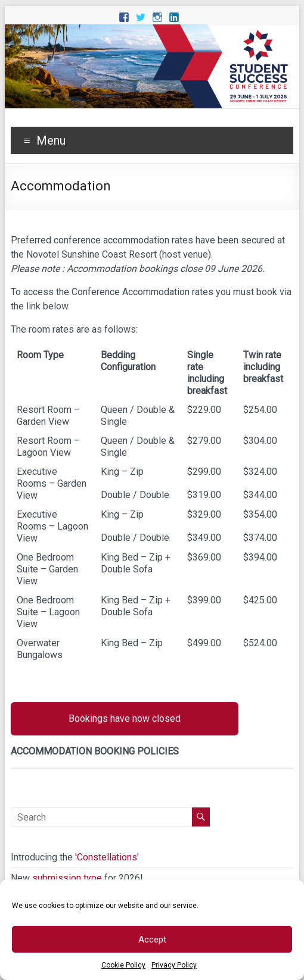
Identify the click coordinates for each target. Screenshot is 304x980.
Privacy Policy (174, 965)
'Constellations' (107, 857)
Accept (152, 939)
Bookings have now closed (125, 718)
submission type (67, 878)
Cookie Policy (123, 965)
